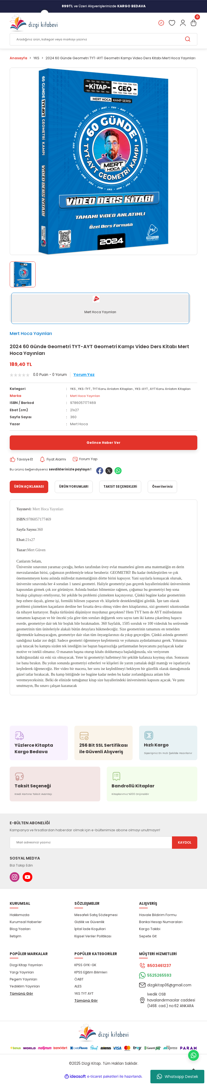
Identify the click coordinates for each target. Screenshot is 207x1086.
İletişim (15, 942)
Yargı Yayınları (22, 978)
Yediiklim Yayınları (25, 992)
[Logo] (33, 23)
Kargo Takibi (149, 935)
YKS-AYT (146, 389)
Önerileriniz (162, 492)
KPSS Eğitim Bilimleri (90, 978)
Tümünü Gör (21, 999)
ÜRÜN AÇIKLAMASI (29, 492)
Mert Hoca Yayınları (31, 333)
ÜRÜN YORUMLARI (73, 492)
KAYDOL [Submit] (184, 848)
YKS (73, 389)
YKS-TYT (85, 389)
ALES (78, 992)
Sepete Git (148, 942)
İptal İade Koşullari (90, 935)
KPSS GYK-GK (85, 971)
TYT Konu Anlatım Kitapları (115, 389)
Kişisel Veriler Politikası (92, 942)
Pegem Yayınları (23, 985)
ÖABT (79, 985)
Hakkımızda (19, 920)
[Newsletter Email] (103, 848)
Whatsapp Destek (177, 1077)
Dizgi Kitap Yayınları (26, 971)
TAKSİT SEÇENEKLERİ (120, 492)
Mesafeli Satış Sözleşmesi (96, 920)
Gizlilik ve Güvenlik (89, 927)
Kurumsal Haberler (26, 927)
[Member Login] (183, 23)
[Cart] (193, 23)
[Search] (103, 39)
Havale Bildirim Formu (158, 920)
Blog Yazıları (20, 935)
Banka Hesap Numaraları (160, 927)
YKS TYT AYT (84, 999)
